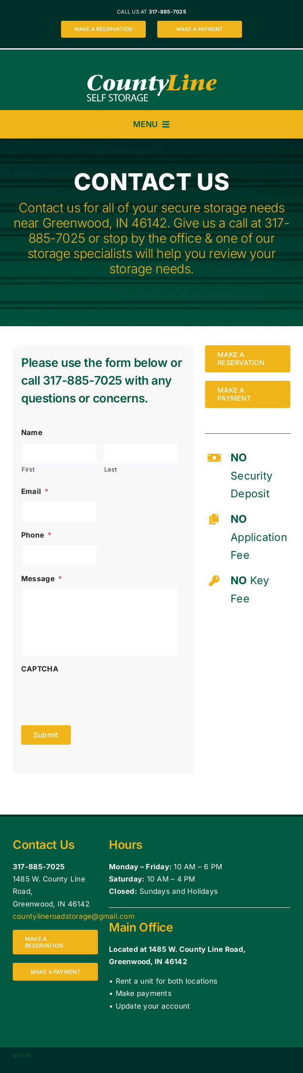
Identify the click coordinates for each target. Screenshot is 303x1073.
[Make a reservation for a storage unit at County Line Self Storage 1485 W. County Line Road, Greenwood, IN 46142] (103, 29)
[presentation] (85, 695)
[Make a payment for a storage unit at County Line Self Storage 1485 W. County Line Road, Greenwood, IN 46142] (199, 29)
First (28, 469)
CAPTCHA (39, 669)
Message (41, 578)
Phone (36, 535)
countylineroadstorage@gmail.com (74, 916)
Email (35, 491)
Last (110, 469)
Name (31, 432)
